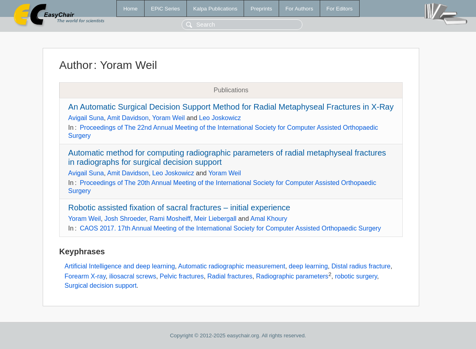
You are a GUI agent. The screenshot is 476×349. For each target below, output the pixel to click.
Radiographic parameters (292, 276)
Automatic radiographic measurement (231, 266)
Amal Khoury (269, 218)
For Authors (299, 9)
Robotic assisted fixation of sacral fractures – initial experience (179, 207)
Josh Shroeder (125, 218)
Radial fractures (229, 276)
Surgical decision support (100, 285)
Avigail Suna (86, 117)
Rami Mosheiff (169, 218)
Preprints (261, 9)
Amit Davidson (128, 117)
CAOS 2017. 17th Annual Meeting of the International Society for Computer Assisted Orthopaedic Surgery (230, 228)
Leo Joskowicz (220, 117)
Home (130, 9)
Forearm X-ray (85, 276)
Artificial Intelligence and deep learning (119, 266)
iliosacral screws (132, 276)
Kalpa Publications (215, 9)
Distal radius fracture (361, 266)
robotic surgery (356, 276)
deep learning (308, 266)
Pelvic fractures (182, 276)
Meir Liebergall (215, 218)
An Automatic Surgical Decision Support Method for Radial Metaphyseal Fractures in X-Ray (230, 106)
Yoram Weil (168, 117)
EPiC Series (165, 9)
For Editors (340, 9)
